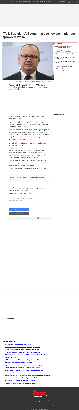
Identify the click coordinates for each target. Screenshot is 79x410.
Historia (25, 1)
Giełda (45, 1)
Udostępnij (19, 209)
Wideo (41, 1)
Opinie (20, 1)
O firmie (19, 406)
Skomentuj (41, 209)
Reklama (39, 406)
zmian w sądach (33, 129)
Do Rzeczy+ (50, 1)
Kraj (13, 1)
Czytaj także (58, 115)
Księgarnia (36, 1)
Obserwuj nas (28, 214)
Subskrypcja (32, 406)
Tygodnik (30, 1)
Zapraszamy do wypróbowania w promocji (20, 193)
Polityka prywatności (49, 406)
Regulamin (59, 406)
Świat (17, 1)
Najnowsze (58, 44)
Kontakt (25, 406)
